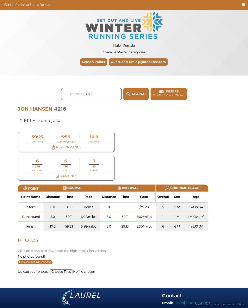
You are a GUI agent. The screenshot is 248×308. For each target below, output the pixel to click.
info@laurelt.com (193, 302)
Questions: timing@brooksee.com (138, 62)
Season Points (93, 62)
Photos (28, 240)
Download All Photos (35, 262)
